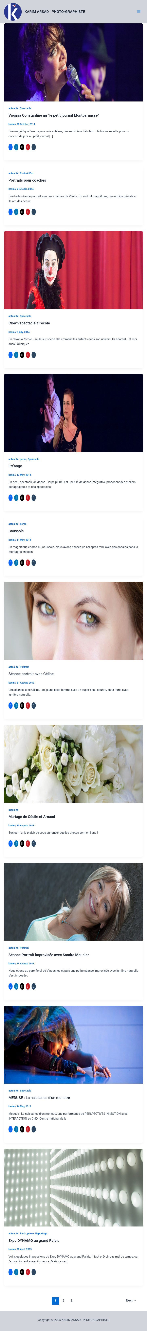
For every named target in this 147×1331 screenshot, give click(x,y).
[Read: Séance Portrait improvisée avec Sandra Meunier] (73, 901)
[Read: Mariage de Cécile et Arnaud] (73, 763)
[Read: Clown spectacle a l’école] (73, 270)
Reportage (41, 1233)
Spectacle (25, 108)
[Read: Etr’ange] (73, 413)
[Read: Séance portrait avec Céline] (73, 620)
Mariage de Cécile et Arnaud (31, 816)
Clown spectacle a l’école (29, 323)
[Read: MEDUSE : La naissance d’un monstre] (73, 1044)
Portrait (24, 666)
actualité (13, 108)
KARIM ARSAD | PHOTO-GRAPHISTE (55, 11)
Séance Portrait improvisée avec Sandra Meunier (48, 955)
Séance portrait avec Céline (31, 674)
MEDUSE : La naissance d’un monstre (39, 1098)
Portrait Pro (26, 173)
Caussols (16, 531)
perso (23, 459)
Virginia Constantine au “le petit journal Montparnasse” (53, 115)
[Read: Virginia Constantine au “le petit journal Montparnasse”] (73, 62)
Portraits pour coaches (27, 180)
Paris (23, 1233)
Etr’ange (15, 466)
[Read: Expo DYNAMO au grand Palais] (73, 1187)
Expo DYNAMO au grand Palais (33, 1240)
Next (131, 1300)
